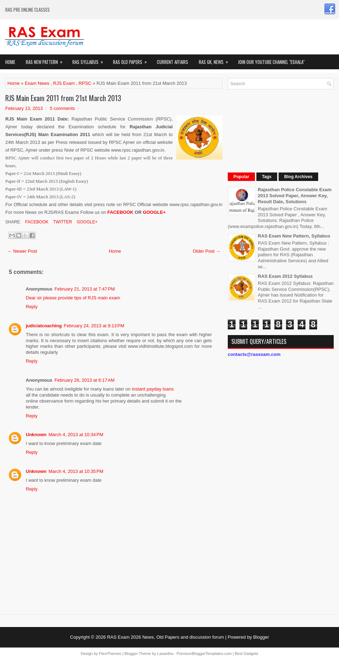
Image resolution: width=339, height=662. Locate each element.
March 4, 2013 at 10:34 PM (76, 434)
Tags (267, 176)
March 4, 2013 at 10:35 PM (76, 471)
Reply (31, 306)
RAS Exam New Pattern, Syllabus (294, 236)
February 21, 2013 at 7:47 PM (84, 289)
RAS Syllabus (90, 59)
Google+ (86, 221)
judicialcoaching (44, 325)
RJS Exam (64, 83)
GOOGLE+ (154, 212)
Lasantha (165, 653)
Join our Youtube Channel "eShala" (271, 61)
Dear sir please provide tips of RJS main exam (73, 297)
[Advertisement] (268, 130)
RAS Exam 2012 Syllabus (285, 276)
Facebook (36, 221)
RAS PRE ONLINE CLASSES (27, 9)
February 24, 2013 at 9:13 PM (94, 325)
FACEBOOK (120, 212)
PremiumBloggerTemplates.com (204, 653)
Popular (241, 176)
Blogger (261, 637)
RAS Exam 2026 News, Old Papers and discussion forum (165, 637)
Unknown (36, 434)
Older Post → (206, 251)
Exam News (37, 83)
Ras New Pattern (46, 59)
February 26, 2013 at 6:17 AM (84, 380)
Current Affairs (172, 61)
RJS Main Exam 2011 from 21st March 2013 (63, 98)
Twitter (62, 221)
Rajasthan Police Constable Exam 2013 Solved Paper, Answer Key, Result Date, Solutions (295, 195)
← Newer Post (22, 251)
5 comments (62, 108)
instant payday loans (153, 389)
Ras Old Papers (132, 59)
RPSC (85, 83)
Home (10, 61)
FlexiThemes (110, 653)
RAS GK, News (216, 59)
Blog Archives (298, 176)
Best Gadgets (246, 653)
